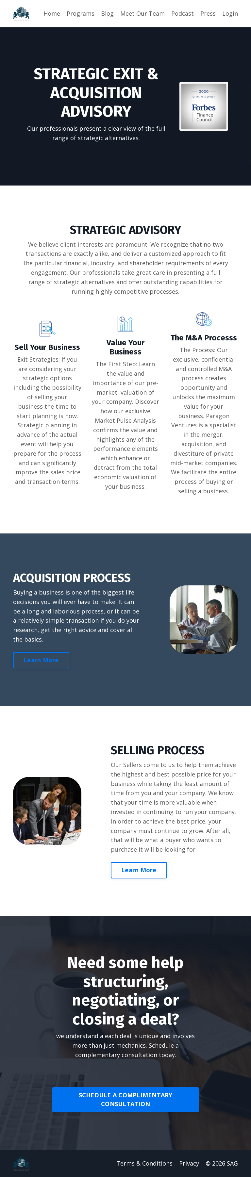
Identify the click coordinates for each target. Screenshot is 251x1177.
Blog (107, 13)
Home (51, 13)
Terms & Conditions (144, 1163)
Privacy (189, 1163)
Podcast (182, 13)
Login (230, 13)
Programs (80, 13)
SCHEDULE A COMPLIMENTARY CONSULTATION (126, 1099)
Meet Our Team (142, 13)
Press (208, 13)
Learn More (41, 660)
